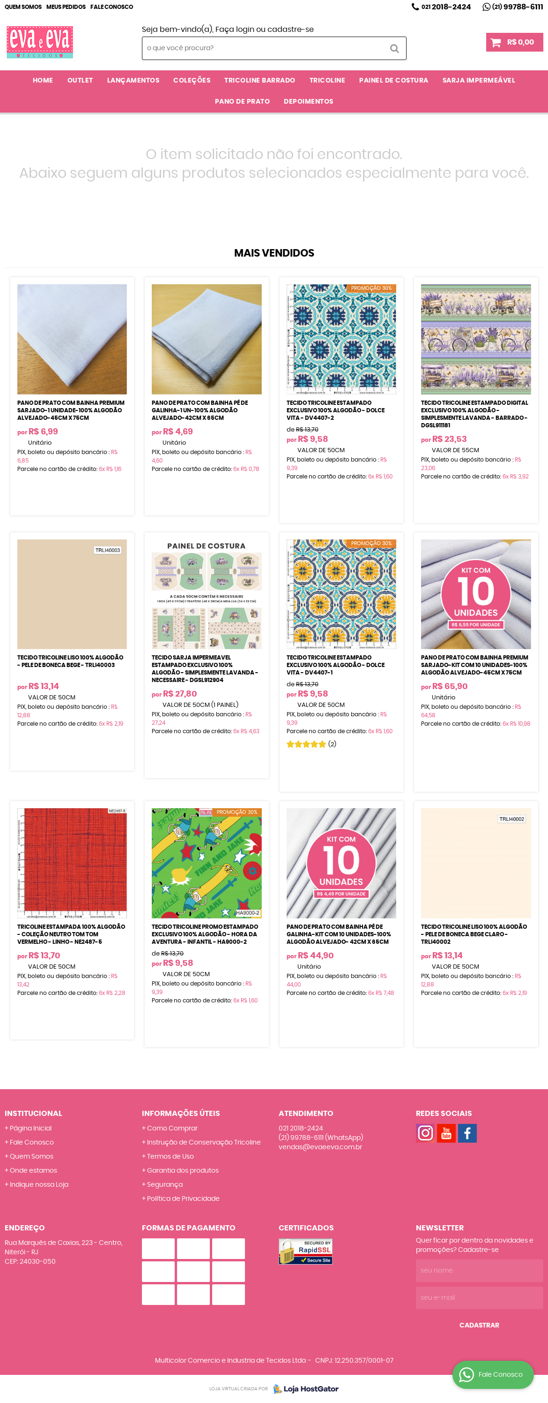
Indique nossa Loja (39, 1185)
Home (43, 80)
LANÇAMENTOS (133, 80)
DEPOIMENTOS (308, 102)
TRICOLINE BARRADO (260, 80)
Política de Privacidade (183, 1199)
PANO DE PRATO (242, 102)
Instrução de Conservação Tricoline (204, 1142)
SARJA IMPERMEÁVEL (479, 80)
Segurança (165, 1185)
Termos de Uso (170, 1156)
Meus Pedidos (66, 7)
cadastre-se (290, 29)
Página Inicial (31, 1128)
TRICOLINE (328, 80)
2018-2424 (446, 7)
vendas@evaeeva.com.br (320, 1147)
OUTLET (80, 80)
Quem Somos (23, 7)
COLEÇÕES (191, 80)
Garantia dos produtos (183, 1171)
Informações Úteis (181, 1113)
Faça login (234, 29)
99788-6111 (517, 7)
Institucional (33, 1113)
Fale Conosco (111, 7)
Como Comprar (172, 1128)
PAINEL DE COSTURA (394, 80)
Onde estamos (33, 1171)
